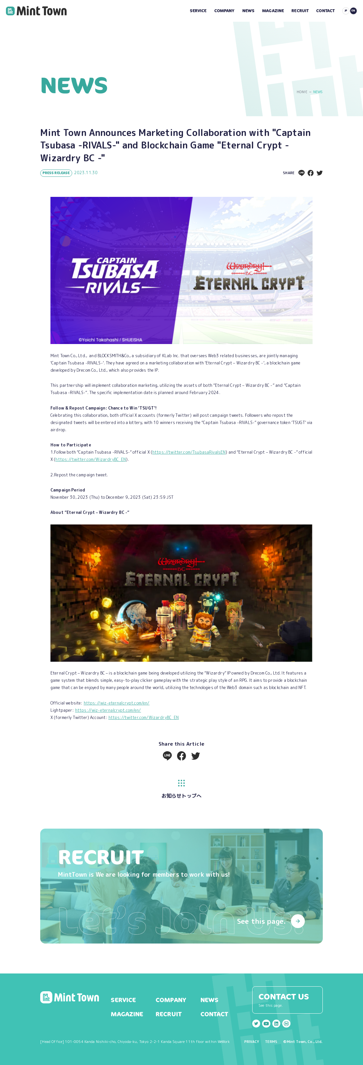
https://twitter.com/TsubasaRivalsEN (189, 452)
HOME (302, 92)
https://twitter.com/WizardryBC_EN (90, 459)
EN (353, 10)
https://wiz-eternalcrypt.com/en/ (117, 703)
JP (346, 10)
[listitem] (181, 680)
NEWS (318, 92)
